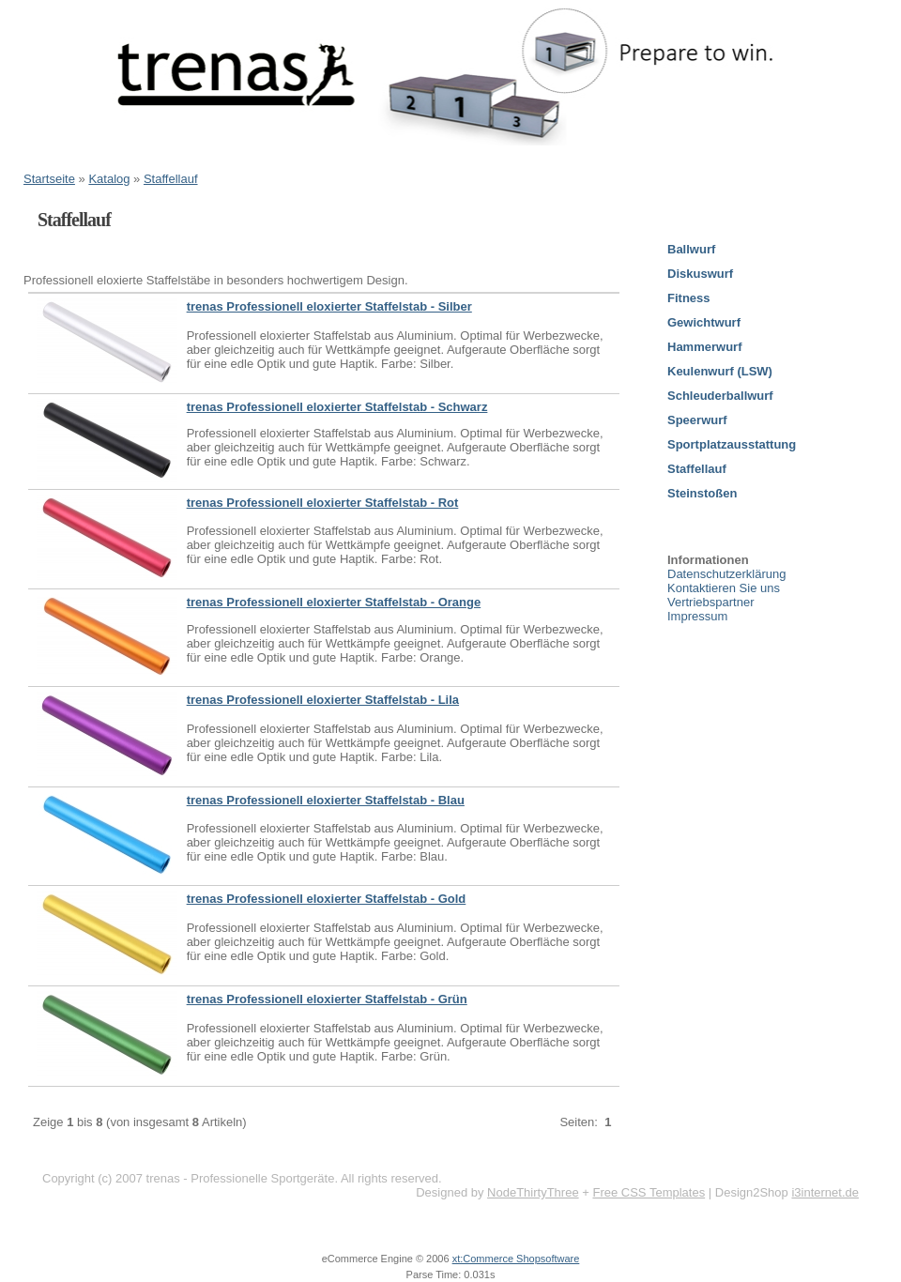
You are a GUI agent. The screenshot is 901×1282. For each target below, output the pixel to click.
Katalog (109, 179)
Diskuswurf (700, 274)
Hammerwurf (704, 347)
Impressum (697, 616)
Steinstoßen (702, 493)
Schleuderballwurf (720, 396)
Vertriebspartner (711, 602)
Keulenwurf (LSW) (719, 371)
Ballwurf (691, 249)
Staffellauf (171, 179)
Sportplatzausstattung (731, 444)
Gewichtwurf (704, 322)
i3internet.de (825, 1192)
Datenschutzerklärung (726, 574)
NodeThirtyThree (533, 1192)
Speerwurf (697, 420)
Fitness (688, 298)
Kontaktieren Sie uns (723, 588)
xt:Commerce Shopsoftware (516, 1258)
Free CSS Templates (648, 1192)
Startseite (49, 179)
